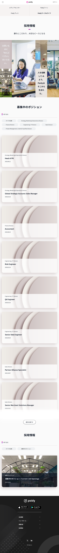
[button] (9, 120)
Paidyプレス (15, 13)
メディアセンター (14, 8)
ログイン (55, 2)
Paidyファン (44, 8)
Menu (3, 2)
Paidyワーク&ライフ (44, 13)
